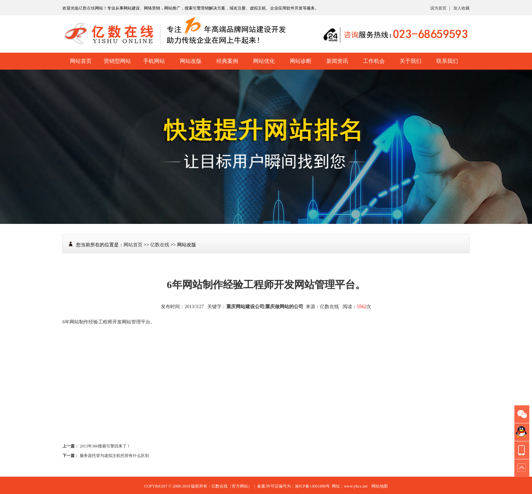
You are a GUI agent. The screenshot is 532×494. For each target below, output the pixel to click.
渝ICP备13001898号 (312, 486)
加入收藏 (461, 8)
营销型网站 (117, 61)
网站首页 (81, 61)
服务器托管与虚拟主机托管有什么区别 (114, 455)
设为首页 (438, 8)
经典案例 (227, 61)
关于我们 (410, 61)
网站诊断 (300, 61)
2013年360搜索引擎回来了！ (105, 446)
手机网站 (154, 61)
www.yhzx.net (355, 486)
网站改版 (191, 61)
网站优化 (264, 61)
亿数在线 (87, 8)
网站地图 (380, 486)
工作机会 (374, 61)
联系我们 (447, 61)
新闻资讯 (337, 61)
